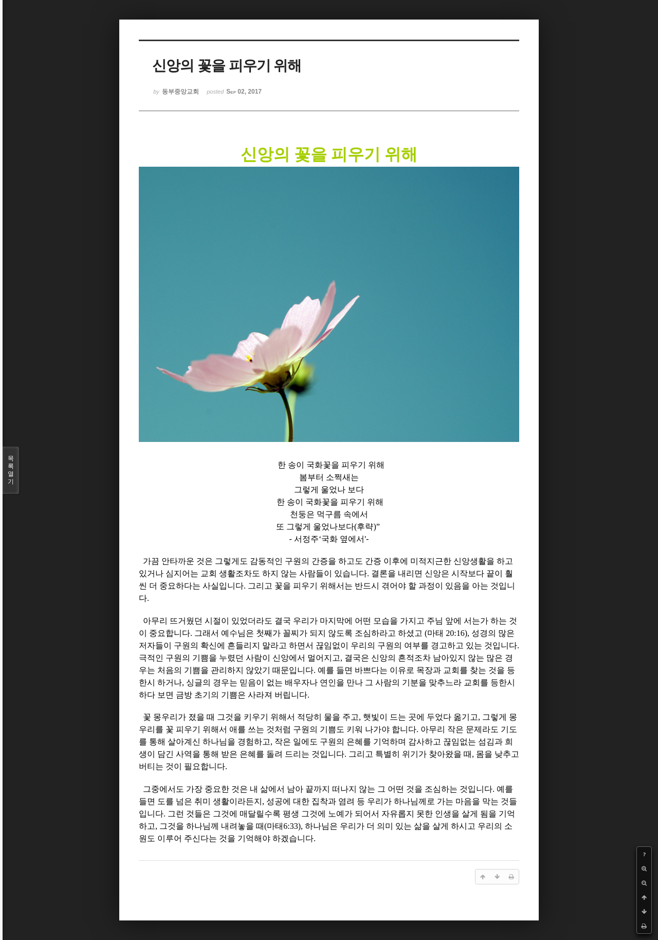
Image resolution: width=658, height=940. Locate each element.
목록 (11, 470)
